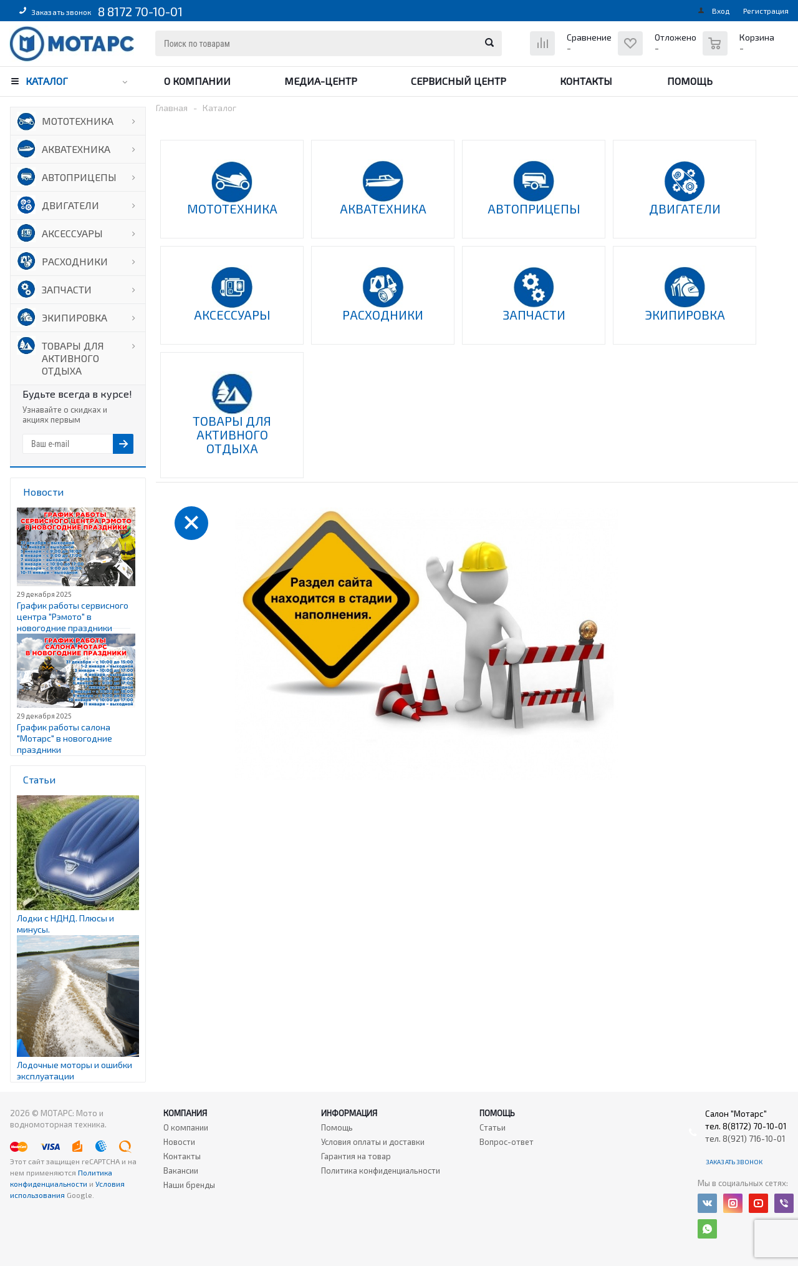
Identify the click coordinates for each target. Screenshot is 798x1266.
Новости (179, 1142)
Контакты (586, 81)
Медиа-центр (320, 81)
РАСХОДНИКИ (75, 261)
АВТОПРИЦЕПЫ (79, 177)
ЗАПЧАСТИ (67, 289)
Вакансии (180, 1170)
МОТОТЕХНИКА (77, 121)
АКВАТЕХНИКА (76, 149)
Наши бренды (189, 1185)
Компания (185, 1113)
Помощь (690, 81)
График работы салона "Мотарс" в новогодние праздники (64, 738)
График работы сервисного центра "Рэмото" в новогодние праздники (72, 616)
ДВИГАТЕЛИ (70, 205)
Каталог (47, 81)
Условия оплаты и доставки (373, 1142)
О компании (197, 81)
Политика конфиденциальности (380, 1170)
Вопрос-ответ (506, 1142)
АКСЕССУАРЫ (72, 233)
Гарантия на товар (356, 1156)
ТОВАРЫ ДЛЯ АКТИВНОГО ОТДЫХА (73, 358)
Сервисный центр (458, 81)
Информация (349, 1113)
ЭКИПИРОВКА (74, 317)
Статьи (492, 1127)
